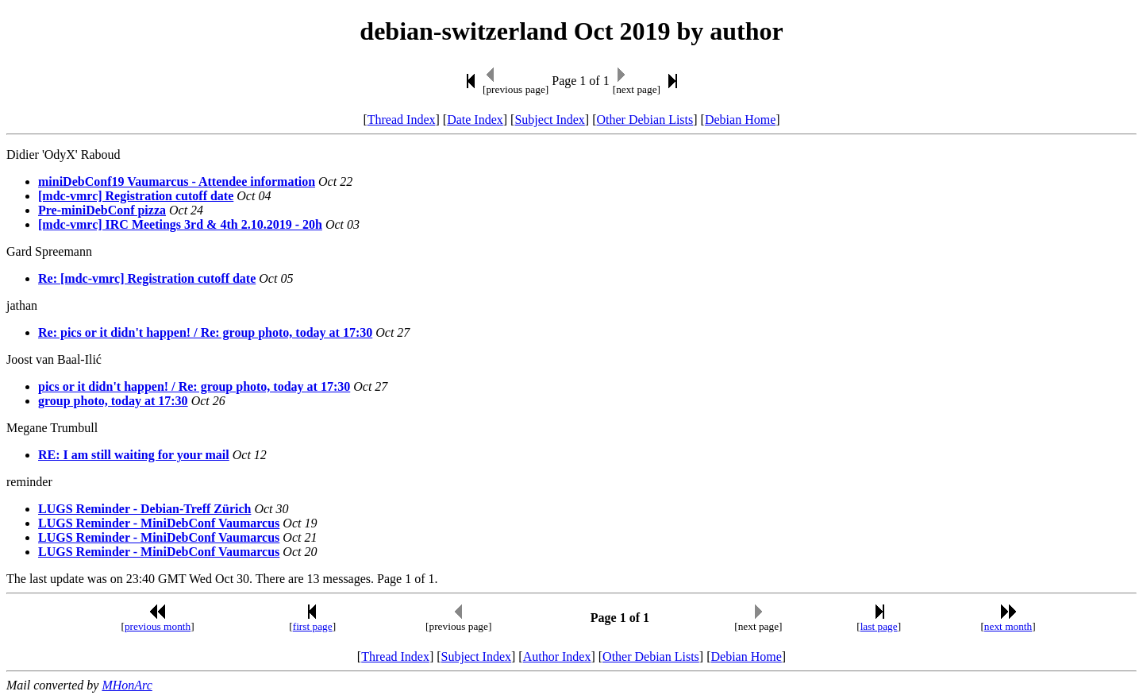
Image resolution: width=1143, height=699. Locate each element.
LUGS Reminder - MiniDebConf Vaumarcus (158, 523)
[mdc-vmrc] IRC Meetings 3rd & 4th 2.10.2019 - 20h (180, 224)
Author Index (557, 656)
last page (879, 626)
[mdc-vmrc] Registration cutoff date (135, 196)
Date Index (475, 119)
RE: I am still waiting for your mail (133, 454)
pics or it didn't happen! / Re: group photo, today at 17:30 (194, 386)
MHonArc (127, 685)
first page (313, 626)
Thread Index (402, 119)
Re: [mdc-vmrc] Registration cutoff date (147, 278)
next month (1008, 626)
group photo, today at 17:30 (113, 400)
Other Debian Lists (645, 119)
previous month (157, 626)
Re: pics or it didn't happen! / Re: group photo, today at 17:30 (205, 332)
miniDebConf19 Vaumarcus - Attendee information (176, 181)
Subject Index (549, 119)
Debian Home (740, 119)
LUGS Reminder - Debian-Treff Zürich (144, 509)
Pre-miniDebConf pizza (102, 210)
